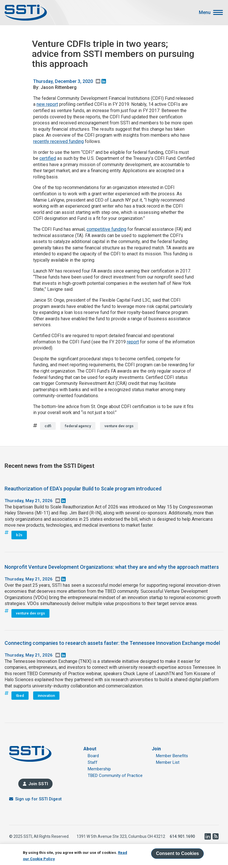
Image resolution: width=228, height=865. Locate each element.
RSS (215, 836)
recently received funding (58, 141)
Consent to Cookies (177, 853)
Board (93, 755)
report (133, 342)
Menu (205, 12)
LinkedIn (207, 836)
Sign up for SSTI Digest (38, 799)
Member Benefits (172, 755)
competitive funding (106, 229)
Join (156, 748)
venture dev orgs (119, 426)
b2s (19, 535)
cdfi (48, 426)
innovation (46, 695)
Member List (167, 762)
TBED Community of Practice (115, 775)
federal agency (78, 426)
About (89, 748)
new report (47, 104)
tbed (20, 695)
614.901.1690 (182, 836)
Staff (92, 762)
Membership (99, 768)
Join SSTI (38, 783)
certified (47, 158)
